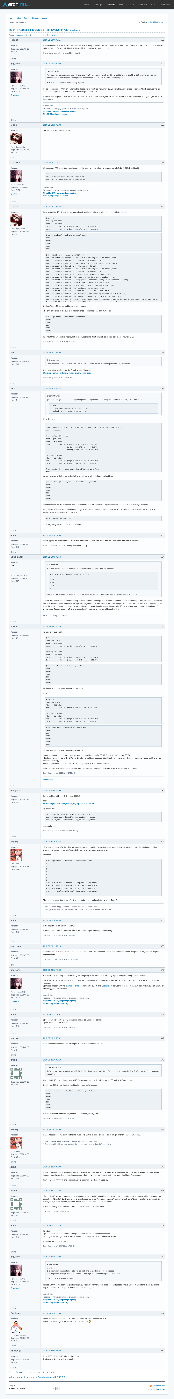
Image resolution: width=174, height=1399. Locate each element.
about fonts (48, 780)
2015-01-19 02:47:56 (52, 557)
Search (26, 18)
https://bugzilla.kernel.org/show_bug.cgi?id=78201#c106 (68, 803)
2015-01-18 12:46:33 (52, 125)
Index (10, 18)
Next (53, 35)
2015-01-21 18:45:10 (52, 1060)
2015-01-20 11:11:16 (52, 946)
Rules (18, 18)
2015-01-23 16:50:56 (52, 1313)
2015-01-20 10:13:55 (52, 842)
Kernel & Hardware (30, 29)
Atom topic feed (158, 1386)
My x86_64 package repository (55, 114)
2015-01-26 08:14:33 (52, 1351)
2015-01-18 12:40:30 (52, 64)
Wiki (121, 4)
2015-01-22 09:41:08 (52, 1129)
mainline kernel (73, 986)
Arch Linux (16, 4)
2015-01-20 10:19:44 (52, 920)
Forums (111, 4)
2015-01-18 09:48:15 (52, 40)
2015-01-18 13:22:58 (52, 352)
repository (108, 986)
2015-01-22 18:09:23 (52, 1257)
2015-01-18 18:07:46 (52, 535)
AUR (153, 4)
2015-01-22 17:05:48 (52, 1225)
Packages (98, 4)
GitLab (131, 4)
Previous (19, 35)
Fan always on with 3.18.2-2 (63, 29)
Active (150, 22)
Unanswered (159, 22)
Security (143, 4)
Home (86, 4)
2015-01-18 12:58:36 (52, 207)
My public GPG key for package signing (59, 111)
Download (165, 4)
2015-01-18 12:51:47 (52, 162)
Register (35, 18)
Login (44, 18)
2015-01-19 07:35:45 (52, 626)
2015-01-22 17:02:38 (52, 1191)
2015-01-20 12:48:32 (52, 970)
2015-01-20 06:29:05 (52, 790)
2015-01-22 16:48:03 (52, 1167)
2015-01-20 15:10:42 (52, 1038)
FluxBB (161, 1389)
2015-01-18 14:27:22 (52, 388)
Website (16, 95)
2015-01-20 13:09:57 (52, 1014)
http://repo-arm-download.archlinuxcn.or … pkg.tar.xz (67, 373)
